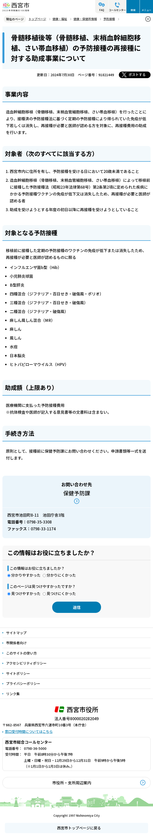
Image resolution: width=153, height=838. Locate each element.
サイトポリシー (18, 673)
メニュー (146, 10)
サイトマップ (16, 632)
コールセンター (117, 10)
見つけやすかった (26, 593)
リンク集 (13, 693)
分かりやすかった (26, 575)
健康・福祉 (59, 19)
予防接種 (109, 19)
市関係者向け (16, 642)
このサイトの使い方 (21, 653)
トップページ (37, 19)
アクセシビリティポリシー (26, 663)
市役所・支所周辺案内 (71, 783)
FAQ (101, 10)
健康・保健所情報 (85, 19)
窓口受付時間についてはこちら (29, 731)
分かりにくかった (61, 575)
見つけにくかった (61, 593)
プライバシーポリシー (23, 683)
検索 (133, 10)
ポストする (137, 74)
